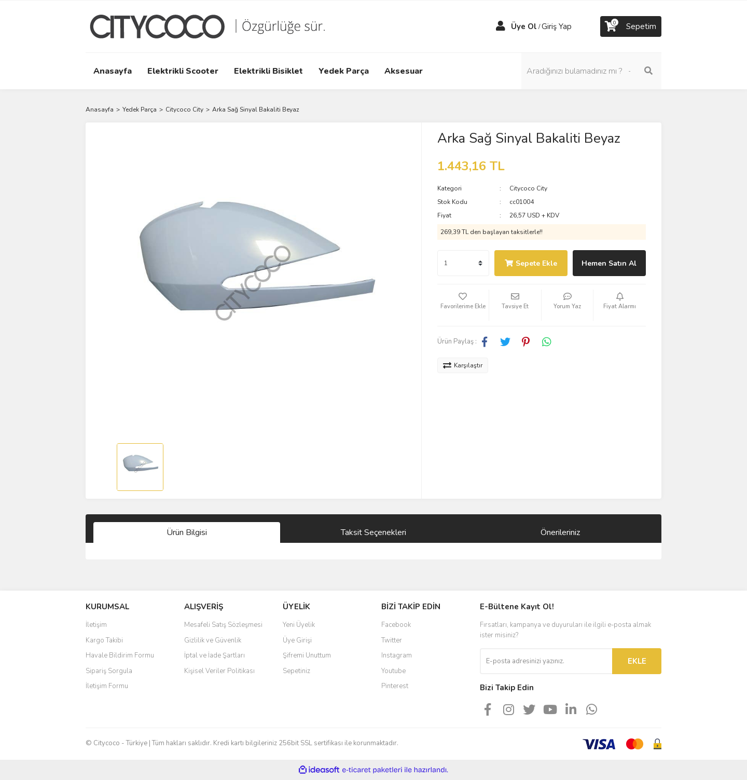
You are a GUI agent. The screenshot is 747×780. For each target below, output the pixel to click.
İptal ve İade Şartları (214, 655)
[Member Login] (500, 26)
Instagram (396, 655)
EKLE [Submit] (637, 661)
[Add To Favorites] (463, 305)
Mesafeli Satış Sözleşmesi (223, 625)
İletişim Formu (107, 686)
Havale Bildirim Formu (120, 655)
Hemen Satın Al (609, 263)
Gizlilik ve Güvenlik (212, 640)
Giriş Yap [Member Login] (557, 26)
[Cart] (630, 26)
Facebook (396, 625)
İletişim (96, 625)
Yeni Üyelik (299, 625)
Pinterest (394, 686)
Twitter (391, 640)
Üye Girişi (297, 640)
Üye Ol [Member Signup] (524, 26)
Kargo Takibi (104, 640)
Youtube (393, 671)
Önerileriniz (560, 532)
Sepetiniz (296, 671)
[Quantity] (463, 263)
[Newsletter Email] (546, 661)
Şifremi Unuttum (307, 655)
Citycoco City (528, 188)
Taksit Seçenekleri (373, 532)
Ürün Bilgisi (187, 532)
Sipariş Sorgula (109, 671)
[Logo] (215, 26)
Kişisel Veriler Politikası (219, 671)
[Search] (591, 71)
